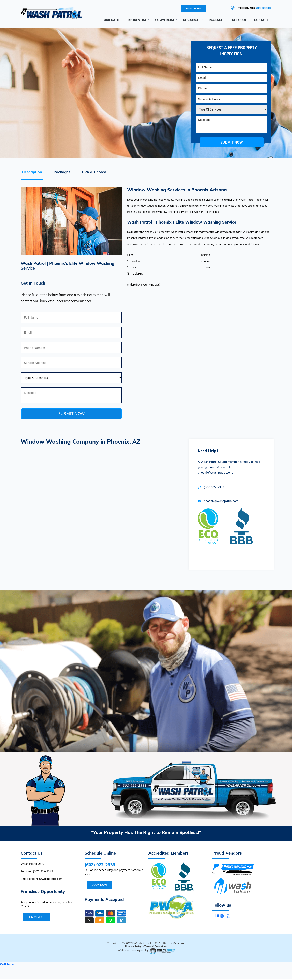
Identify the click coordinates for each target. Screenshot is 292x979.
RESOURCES (193, 20)
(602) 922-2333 (263, 8)
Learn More (36, 917)
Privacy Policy (133, 946)
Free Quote (239, 20)
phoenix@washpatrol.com (221, 501)
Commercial (166, 20)
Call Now (7, 964)
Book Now (99, 884)
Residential (138, 20)
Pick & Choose (94, 172)
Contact (261, 20)
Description (32, 172)
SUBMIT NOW (71, 413)
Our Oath (113, 20)
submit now (231, 142)
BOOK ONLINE (193, 8)
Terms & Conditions (155, 946)
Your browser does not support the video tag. (146, 671)
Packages (216, 20)
